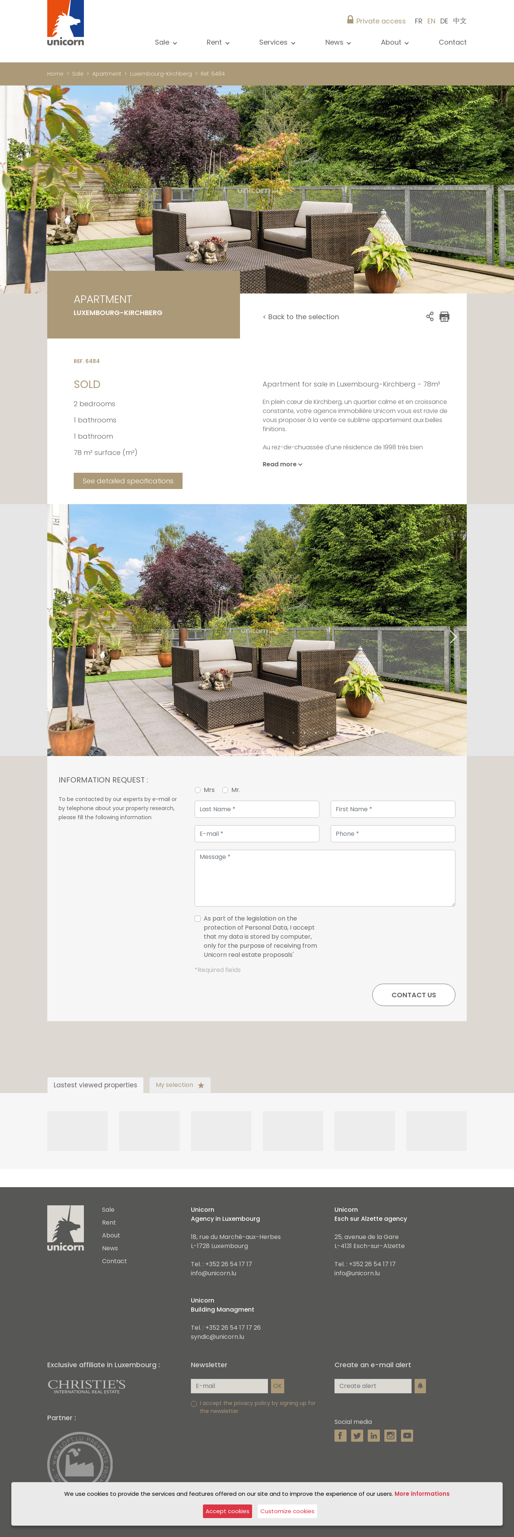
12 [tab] (418, 733)
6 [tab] (350, 733)
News (110, 1248)
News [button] (335, 42)
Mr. (235, 790)
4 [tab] (327, 733)
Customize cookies (287, 1511)
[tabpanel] (257, 630)
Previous (51, 630)
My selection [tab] (180, 1085)
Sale (78, 74)
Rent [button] (215, 42)
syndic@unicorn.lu (217, 1336)
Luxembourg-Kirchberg (161, 74)
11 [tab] (406, 733)
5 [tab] (338, 733)
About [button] (392, 42)
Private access (381, 21)
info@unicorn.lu (213, 1273)
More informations (422, 1494)
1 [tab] (293, 733)
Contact (453, 42)
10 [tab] (395, 733)
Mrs (209, 790)
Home (55, 74)
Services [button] (274, 42)
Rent (109, 1222)
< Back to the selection (301, 316)
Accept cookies (227, 1511)
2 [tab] (304, 733)
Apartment (106, 74)
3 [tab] (316, 733)
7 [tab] (361, 733)
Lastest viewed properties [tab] (95, 1085)
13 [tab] (429, 733)
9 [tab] (384, 733)
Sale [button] (163, 42)
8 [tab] (372, 733)
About (111, 1235)
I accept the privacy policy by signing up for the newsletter (258, 1407)
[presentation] (398, 940)
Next (463, 630)
